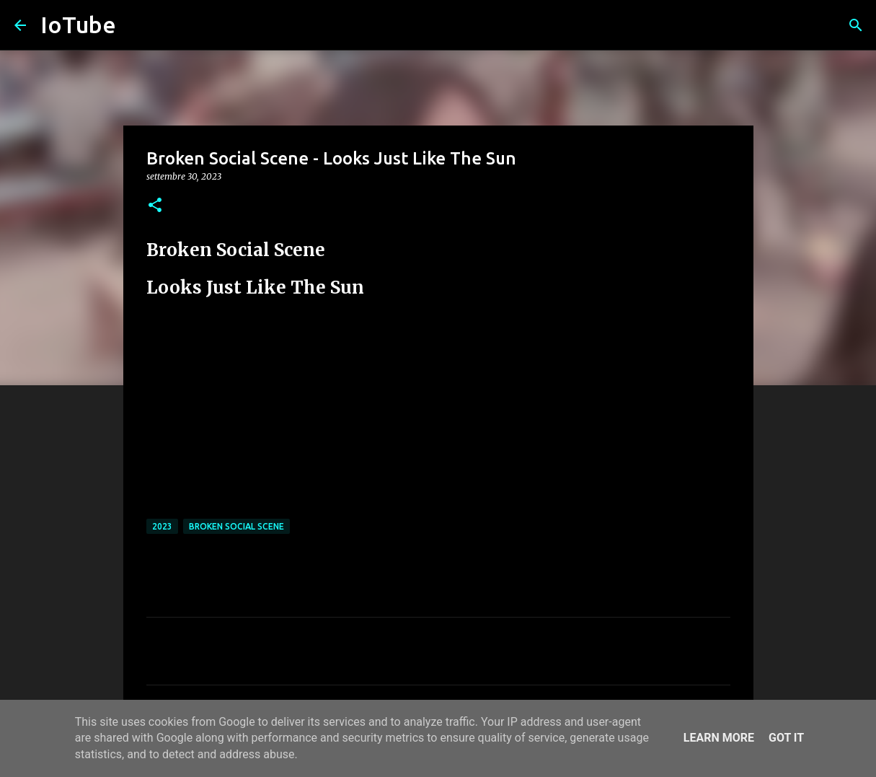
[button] (155, 206)
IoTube (78, 25)
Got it (786, 738)
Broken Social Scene (236, 526)
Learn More (718, 738)
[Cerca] (855, 25)
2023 (162, 526)
